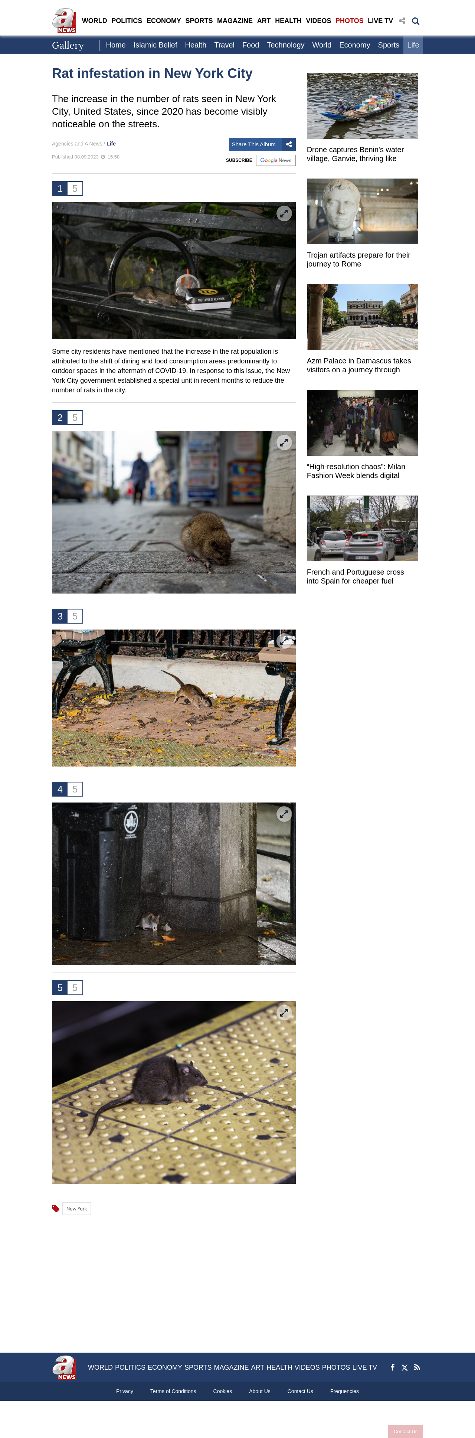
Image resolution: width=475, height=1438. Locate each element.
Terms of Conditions (173, 1391)
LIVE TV (380, 20)
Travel (224, 45)
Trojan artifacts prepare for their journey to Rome (358, 259)
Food (250, 45)
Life (413, 45)
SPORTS (199, 20)
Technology (285, 45)
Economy (354, 45)
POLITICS (126, 20)
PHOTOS (349, 20)
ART (264, 20)
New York (76, 1208)
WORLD (94, 20)
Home (115, 45)
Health (195, 45)
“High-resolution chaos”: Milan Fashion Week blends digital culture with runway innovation (356, 472)
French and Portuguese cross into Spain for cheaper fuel (355, 576)
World (321, 45)
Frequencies (344, 1391)
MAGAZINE (235, 20)
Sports (389, 45)
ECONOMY (164, 20)
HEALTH (288, 20)
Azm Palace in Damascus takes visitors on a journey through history (359, 366)
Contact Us (405, 1431)
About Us (260, 1391)
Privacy (124, 1391)
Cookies (222, 1391)
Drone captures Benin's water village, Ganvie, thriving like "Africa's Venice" (355, 155)
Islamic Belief (155, 45)
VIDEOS (318, 20)
